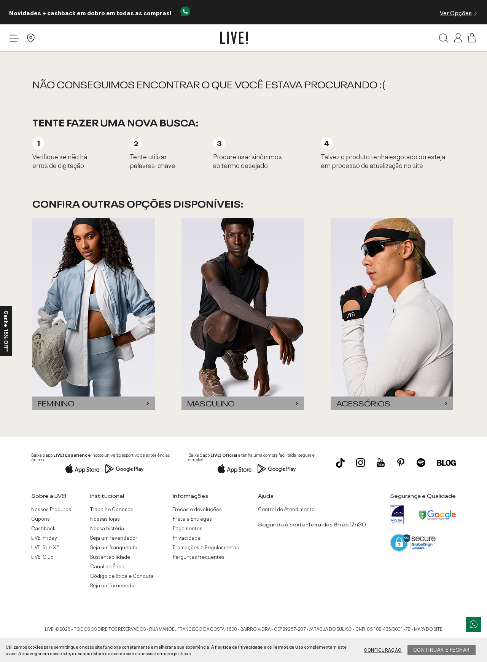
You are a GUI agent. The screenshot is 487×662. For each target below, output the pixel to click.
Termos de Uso (287, 646)
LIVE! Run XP (45, 547)
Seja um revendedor (113, 537)
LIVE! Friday (44, 537)
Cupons (40, 518)
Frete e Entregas (192, 518)
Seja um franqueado (113, 547)
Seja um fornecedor (113, 585)
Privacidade (187, 537)
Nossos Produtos (51, 508)
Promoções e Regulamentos (206, 547)
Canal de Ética (107, 566)
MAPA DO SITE (428, 628)
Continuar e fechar (441, 649)
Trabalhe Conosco (112, 508)
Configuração (383, 649)
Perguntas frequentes (198, 556)
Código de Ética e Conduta (122, 575)
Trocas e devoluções (197, 508)
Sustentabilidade (110, 556)
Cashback (43, 527)
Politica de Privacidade (239, 646)
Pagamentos (187, 527)
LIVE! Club (42, 556)
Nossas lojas (105, 518)
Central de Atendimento (286, 508)
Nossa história (107, 527)
